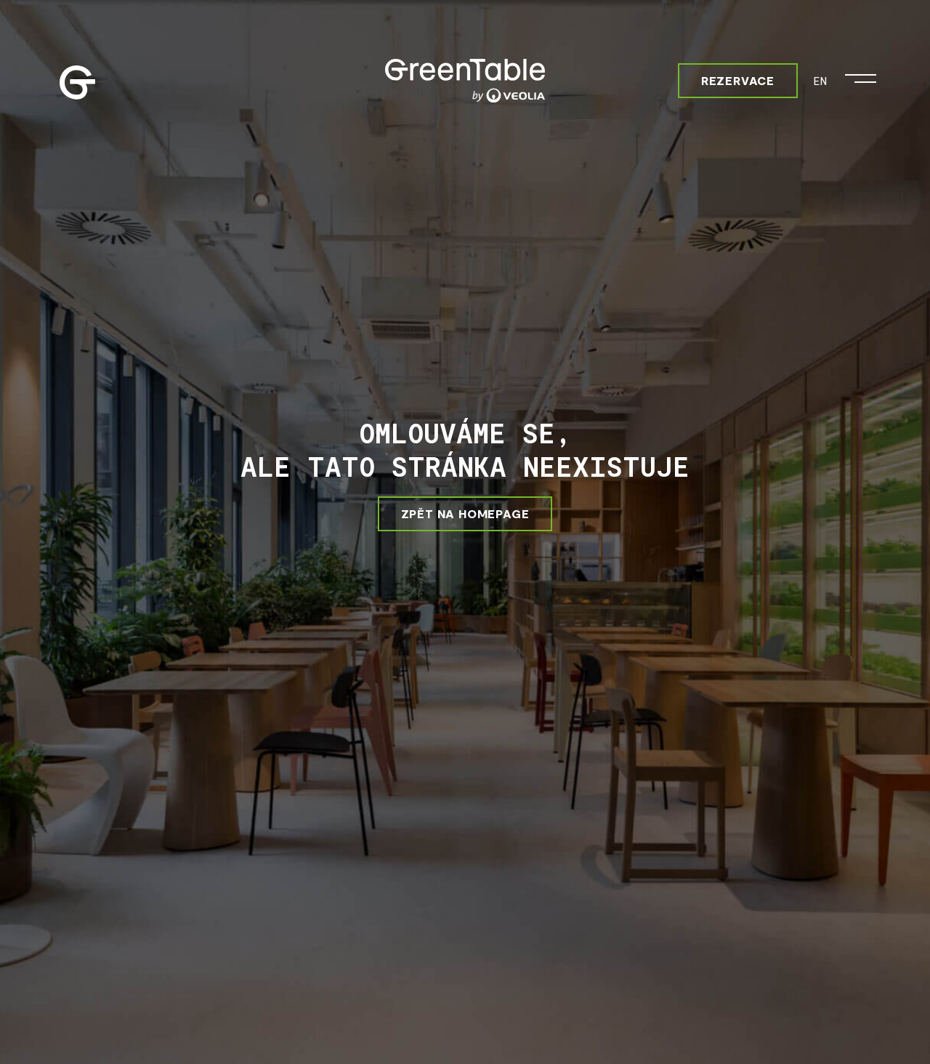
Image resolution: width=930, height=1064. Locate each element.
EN (820, 80)
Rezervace (738, 80)
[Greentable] (465, 80)
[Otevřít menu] (860, 74)
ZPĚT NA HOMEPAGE (465, 513)
